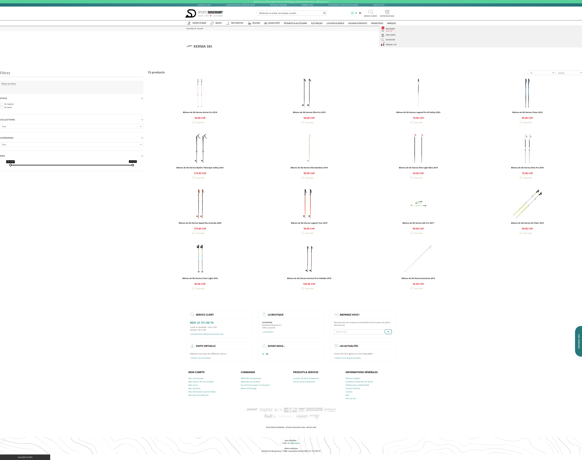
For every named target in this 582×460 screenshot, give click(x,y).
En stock (8, 107)
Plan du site (351, 398)
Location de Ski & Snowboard (306, 378)
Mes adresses (194, 388)
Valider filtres (25, 457)
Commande (248, 372)
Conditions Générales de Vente (359, 381)
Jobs (347, 395)
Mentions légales (353, 378)
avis (294, 443)
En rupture (9, 104)
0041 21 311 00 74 (201, 322)
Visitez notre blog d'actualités (347, 358)
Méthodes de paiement (251, 378)
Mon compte (196, 372)
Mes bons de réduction (198, 395)
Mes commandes (195, 378)
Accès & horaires (353, 388)
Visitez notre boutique (200, 358)
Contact (349, 391)
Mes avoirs (193, 385)
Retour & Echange (249, 388)
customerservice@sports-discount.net (206, 334)
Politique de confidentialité (357, 385)
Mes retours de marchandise (201, 381)
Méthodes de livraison (250, 381)
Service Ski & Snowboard (304, 381)
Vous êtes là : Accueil (194, 28)
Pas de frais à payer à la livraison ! (255, 385)
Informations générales (362, 372)
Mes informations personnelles (202, 391)
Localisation (268, 332)
